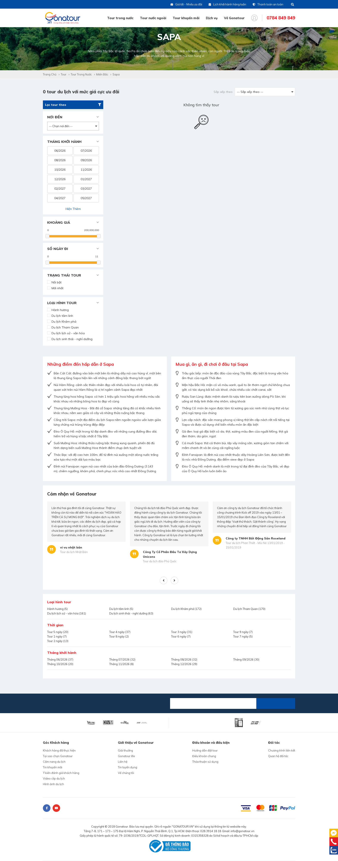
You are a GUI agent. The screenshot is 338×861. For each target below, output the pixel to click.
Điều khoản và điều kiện (211, 743)
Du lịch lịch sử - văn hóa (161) (66, 613)
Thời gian (55, 625)
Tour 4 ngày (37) (119, 632)
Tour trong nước (120, 18)
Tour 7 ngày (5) (243, 636)
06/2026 (60, 151)
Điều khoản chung (204, 756)
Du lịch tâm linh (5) (121, 609)
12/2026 (60, 179)
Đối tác (274, 743)
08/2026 (60, 160)
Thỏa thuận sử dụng (205, 761)
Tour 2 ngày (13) (57, 641)
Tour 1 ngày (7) (57, 636)
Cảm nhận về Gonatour (72, 494)
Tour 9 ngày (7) (243, 632)
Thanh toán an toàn (268, 4)
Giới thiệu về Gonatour (136, 743)
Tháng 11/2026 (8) (121, 664)
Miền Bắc (102, 74)
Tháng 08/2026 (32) (184, 659)
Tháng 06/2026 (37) (60, 659)
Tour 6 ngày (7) (181, 636)
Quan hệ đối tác (278, 756)
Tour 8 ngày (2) (119, 636)
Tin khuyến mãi (52, 767)
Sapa (116, 74)
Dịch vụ (212, 18)
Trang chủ (49, 74)
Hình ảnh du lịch (53, 784)
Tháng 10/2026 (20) (60, 664)
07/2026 (86, 151)
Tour (63, 74)
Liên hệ (122, 761)
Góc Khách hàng (56, 743)
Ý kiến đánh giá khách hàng (61, 773)
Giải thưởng (125, 750)
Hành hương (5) (57, 609)
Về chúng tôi (126, 773)
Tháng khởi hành (61, 652)
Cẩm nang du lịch (54, 761)
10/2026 (60, 170)
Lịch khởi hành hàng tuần (227, 4)
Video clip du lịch (54, 778)
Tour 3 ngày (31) (181, 632)
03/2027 (86, 189)
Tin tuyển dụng (127, 767)
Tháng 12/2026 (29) (184, 664)
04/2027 (60, 198)
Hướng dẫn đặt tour (205, 750)
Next (174, 580)
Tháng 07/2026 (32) (122, 659)
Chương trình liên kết (281, 750)
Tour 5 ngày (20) (57, 632)
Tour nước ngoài (153, 18)
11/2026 (86, 170)
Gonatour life (126, 756)
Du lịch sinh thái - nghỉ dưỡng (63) (131, 613)
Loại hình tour (59, 602)
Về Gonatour (234, 18)
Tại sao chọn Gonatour (58, 756)
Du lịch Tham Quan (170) (249, 609)
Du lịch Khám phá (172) (186, 609)
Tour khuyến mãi (186, 18)
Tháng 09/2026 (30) (246, 659)
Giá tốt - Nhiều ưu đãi (186, 4)
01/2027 (86, 179)
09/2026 (86, 160)
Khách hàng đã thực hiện (59, 750)
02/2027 (60, 189)
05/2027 (86, 198)
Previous (163, 580)
